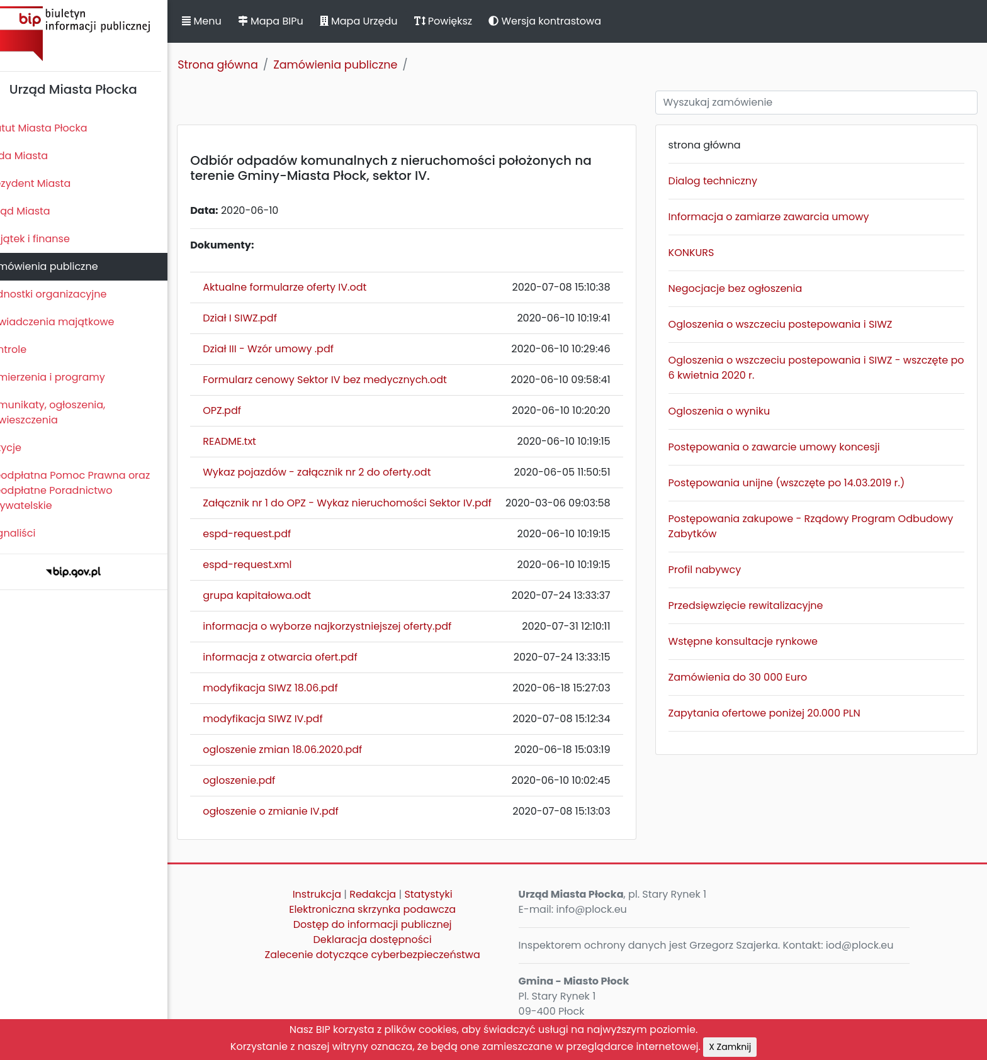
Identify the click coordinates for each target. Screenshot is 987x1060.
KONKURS (700, 252)
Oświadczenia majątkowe (70, 322)
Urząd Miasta (38, 211)
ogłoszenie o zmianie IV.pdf (292, 811)
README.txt (251, 441)
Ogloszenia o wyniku (728, 411)
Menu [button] (222, 21)
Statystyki (444, 894)
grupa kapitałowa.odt (278, 595)
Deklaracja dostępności (388, 939)
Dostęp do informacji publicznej (388, 924)
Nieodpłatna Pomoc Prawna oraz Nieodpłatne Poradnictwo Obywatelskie (88, 490)
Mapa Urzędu (380, 21)
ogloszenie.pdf (260, 780)
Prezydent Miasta (49, 183)
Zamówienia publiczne (62, 266)
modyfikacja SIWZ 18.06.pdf (291, 688)
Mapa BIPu (291, 21)
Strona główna (239, 64)
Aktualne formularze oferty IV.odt (306, 287)
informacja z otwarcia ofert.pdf (301, 657)
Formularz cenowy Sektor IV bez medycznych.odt (346, 379)
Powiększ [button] (464, 21)
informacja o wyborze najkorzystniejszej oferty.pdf (348, 626)
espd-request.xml (268, 564)
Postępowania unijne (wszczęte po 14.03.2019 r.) (795, 483)
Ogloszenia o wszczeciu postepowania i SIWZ (789, 324)
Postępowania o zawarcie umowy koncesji (783, 447)
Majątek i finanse (48, 239)
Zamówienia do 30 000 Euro (746, 677)
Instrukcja (332, 894)
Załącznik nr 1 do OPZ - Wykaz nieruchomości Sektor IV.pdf (368, 503)
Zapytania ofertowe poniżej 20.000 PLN (773, 713)
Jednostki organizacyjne (67, 294)
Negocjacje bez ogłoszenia (744, 288)
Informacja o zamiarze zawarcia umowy (777, 216)
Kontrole (27, 349)
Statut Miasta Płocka (57, 128)
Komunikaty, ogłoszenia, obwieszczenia (66, 412)
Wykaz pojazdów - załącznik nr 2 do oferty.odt (338, 472)
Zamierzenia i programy (66, 377)
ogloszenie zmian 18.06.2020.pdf (303, 749)
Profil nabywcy (713, 569)
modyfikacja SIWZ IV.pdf (284, 718)
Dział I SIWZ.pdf (261, 318)
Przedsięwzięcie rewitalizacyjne (754, 605)
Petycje (24, 447)
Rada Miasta (37, 155)
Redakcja (389, 894)
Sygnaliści (31, 533)
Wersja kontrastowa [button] (566, 21)
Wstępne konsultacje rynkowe (751, 641)
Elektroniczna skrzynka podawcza (388, 909)
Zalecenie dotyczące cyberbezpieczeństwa (388, 954)
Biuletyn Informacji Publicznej (94, 33)
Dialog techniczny (721, 181)
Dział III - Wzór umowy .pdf (289, 349)
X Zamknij (730, 1046)
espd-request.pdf (268, 534)
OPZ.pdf (243, 410)
